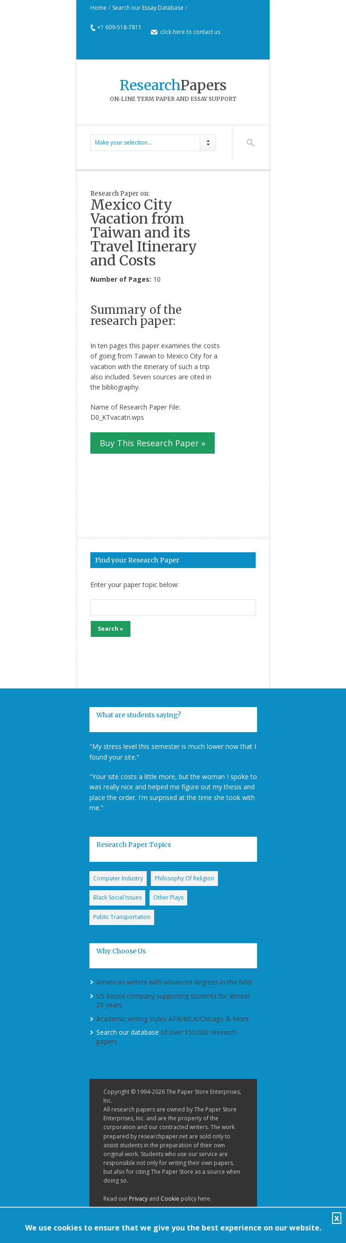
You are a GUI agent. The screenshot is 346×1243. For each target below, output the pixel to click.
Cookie (170, 1199)
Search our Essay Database (147, 8)
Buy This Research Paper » (152, 443)
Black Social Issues (117, 897)
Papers (173, 85)
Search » (110, 629)
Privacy (138, 1199)
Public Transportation (121, 917)
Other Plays (168, 897)
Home (98, 8)
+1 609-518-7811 (119, 27)
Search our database (127, 1032)
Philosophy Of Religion (184, 878)
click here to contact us (190, 32)
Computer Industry (118, 878)
